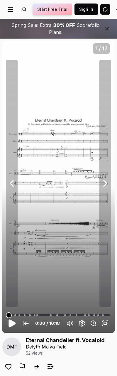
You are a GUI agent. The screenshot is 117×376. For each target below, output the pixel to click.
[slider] (9, 315)
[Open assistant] (105, 9)
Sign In (86, 9)
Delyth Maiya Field (46, 347)
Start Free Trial (52, 9)
